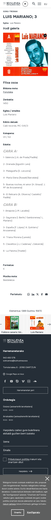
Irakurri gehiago (9, 504)
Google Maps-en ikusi (15, 374)
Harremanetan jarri (25, 390)
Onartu (17, 512)
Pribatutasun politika (18, 459)
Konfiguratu (33, 512)
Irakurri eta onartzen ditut (24, 461)
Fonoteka (8, 92)
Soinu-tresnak (10, 11)
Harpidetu (23, 471)
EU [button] (45, 4)
